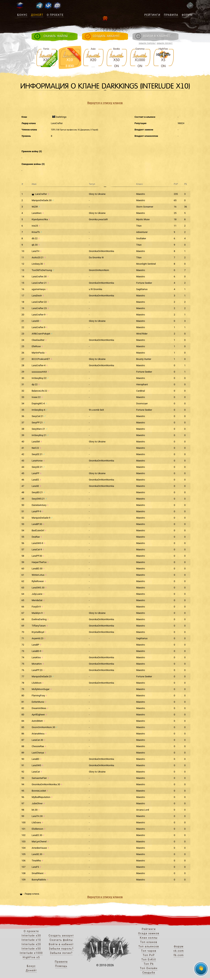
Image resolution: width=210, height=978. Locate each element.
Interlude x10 (31, 939)
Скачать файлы (61, 939)
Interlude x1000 (31, 953)
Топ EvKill (148, 959)
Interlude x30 (31, 935)
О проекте (55, 14)
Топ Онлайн (149, 968)
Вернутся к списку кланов (105, 103)
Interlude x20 (31, 944)
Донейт (37, 14)
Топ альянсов (148, 946)
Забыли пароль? (147, 43)
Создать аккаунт (61, 935)
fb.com (179, 955)
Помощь (61, 966)
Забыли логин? (165, 43)
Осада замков (148, 933)
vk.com (179, 950)
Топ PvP (149, 955)
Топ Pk (149, 963)
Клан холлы (149, 937)
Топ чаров (148, 950)
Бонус (22, 14)
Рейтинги (152, 14)
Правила (171, 14)
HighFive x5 (31, 957)
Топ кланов (148, 942)
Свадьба (148, 972)
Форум (187, 14)
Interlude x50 (31, 948)
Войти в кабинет (61, 944)
